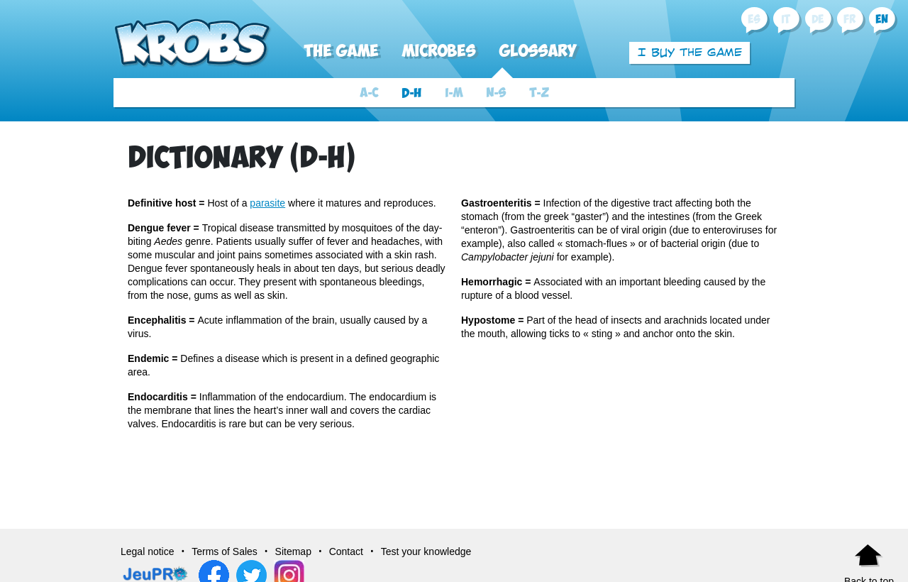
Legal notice (148, 551)
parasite (267, 203)
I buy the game (690, 52)
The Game (341, 51)
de (818, 19)
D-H (411, 93)
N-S (496, 93)
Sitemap (293, 551)
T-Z (539, 93)
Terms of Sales (225, 551)
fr (849, 19)
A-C (369, 93)
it (785, 19)
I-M (454, 93)
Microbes (438, 51)
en (881, 19)
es (754, 19)
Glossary (538, 51)
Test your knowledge (426, 551)
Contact (346, 551)
